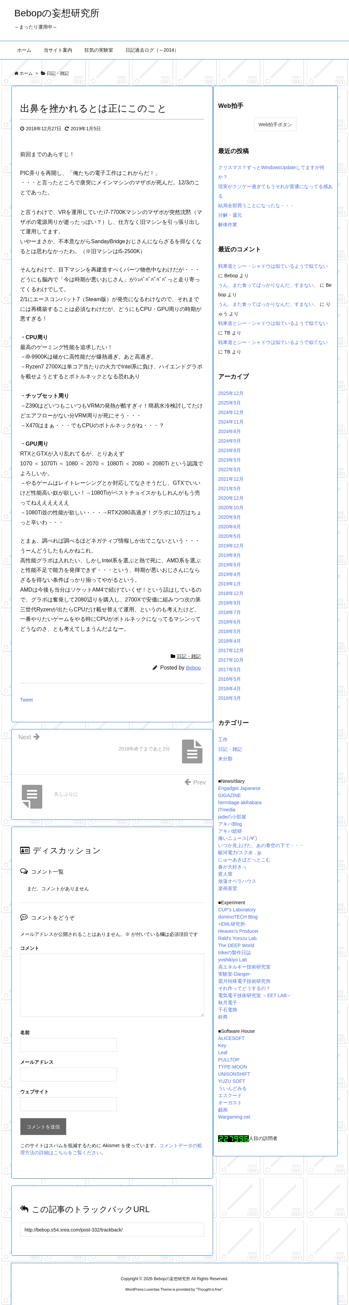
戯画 (223, 1109)
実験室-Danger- (234, 974)
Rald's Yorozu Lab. (238, 938)
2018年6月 (229, 622)
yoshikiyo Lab (232, 959)
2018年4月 (229, 641)
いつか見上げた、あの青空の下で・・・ (261, 845)
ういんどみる (232, 1088)
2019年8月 (229, 555)
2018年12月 (231, 593)
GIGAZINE (229, 795)
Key (222, 1045)
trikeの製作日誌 (234, 952)
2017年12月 (231, 650)
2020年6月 (229, 526)
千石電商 (227, 1009)
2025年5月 (229, 403)
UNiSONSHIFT (234, 1074)
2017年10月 (231, 660)
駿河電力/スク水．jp (239, 852)
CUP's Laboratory (237, 909)
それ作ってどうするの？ (244, 988)
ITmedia (227, 809)
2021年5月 (229, 488)
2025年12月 (231, 393)
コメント (29, 948)
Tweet (26, 700)
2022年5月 (229, 469)
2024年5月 (229, 441)
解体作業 (227, 224)
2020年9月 (229, 517)
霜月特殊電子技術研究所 (244, 981)
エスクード (230, 1095)
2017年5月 (229, 669)
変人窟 (225, 874)
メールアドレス (37, 1062)
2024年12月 (231, 412)
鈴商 (223, 1017)
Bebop (193, 668)
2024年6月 (229, 431)
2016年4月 (229, 688)
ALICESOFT (231, 1038)
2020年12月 (231, 498)
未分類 (225, 758)
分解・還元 (230, 215)
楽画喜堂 (227, 888)
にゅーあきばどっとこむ (244, 859)
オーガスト (230, 1102)
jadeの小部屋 (232, 817)
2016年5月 (229, 679)
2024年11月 (231, 422)
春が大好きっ (232, 867)
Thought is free (209, 1289)
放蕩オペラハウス (237, 881)
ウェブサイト (34, 1091)
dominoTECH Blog (238, 917)
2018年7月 (229, 612)
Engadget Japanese (239, 788)
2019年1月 (229, 584)
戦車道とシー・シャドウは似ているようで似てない (273, 266)
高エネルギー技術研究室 (244, 967)
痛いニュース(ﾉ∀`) (237, 838)
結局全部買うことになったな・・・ (256, 205)
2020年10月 (231, 507)
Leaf (222, 1052)
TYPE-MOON (232, 1067)
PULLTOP (229, 1059)
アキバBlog (230, 824)
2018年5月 (229, 631)
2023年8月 (229, 450)
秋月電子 (227, 1002)
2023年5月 (229, 460)
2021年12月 (231, 479)
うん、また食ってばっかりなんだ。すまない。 (268, 285)
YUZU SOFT (231, 1081)
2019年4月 (229, 574)
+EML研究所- (232, 924)
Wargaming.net (234, 1117)
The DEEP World (236, 945)
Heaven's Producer (238, 931)
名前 (25, 1032)
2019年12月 (231, 545)
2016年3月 (229, 698)
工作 (223, 739)
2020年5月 (229, 536)
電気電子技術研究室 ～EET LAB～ (254, 995)
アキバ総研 (230, 831)
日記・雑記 (189, 656)
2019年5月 (229, 564)
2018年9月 (229, 603)
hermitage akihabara (240, 802)
